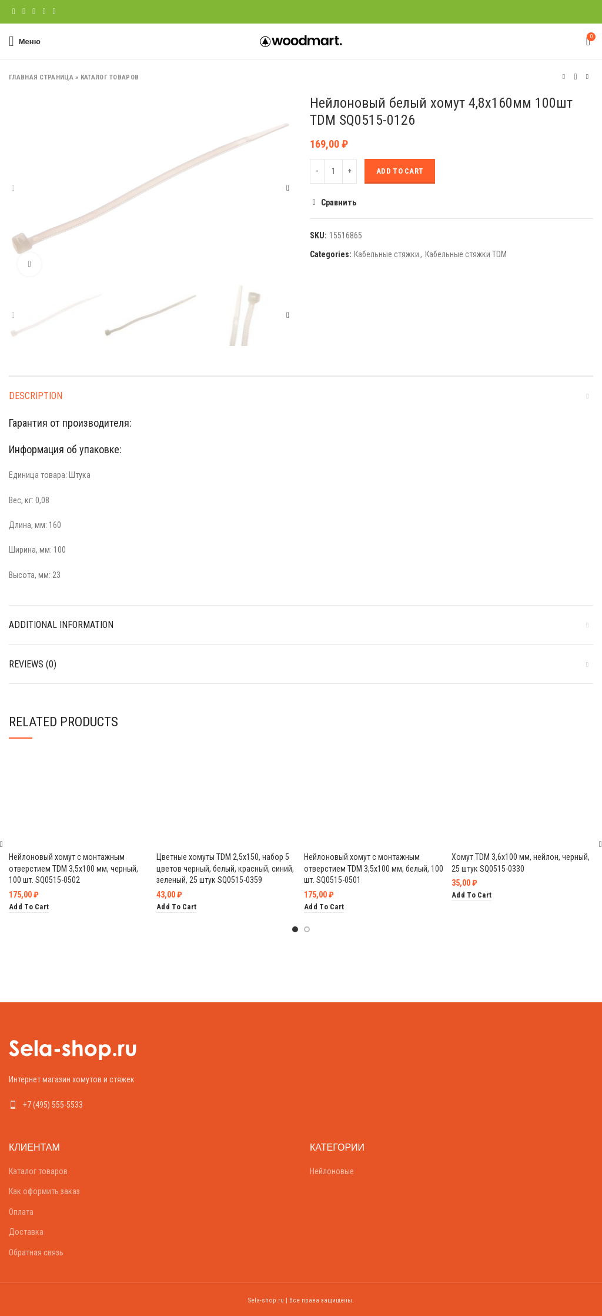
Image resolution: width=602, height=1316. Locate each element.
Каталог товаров (110, 77)
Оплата (21, 1212)
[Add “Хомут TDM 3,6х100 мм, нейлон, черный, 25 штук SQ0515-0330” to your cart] (471, 895)
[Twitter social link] (24, 11)
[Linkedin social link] (44, 11)
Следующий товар (587, 76)
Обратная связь (36, 1252)
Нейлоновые (332, 1171)
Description (35, 395)
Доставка (26, 1232)
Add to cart (399, 171)
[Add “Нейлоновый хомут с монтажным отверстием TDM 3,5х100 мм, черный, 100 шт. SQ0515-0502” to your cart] (29, 907)
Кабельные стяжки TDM (466, 254)
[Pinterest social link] (34, 11)
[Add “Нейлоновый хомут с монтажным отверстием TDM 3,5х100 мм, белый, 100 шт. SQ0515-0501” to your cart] (324, 907)
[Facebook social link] (14, 11)
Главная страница (41, 77)
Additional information (61, 624)
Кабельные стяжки (386, 254)
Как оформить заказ (44, 1191)
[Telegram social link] (54, 11)
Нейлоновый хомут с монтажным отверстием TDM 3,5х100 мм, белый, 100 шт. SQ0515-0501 (373, 868)
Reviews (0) (32, 664)
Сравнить (338, 202)
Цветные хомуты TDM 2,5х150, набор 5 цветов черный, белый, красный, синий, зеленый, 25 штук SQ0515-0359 (225, 868)
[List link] (150, 1104)
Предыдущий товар (564, 76)
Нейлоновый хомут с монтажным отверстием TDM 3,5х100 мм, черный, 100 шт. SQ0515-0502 (73, 868)
